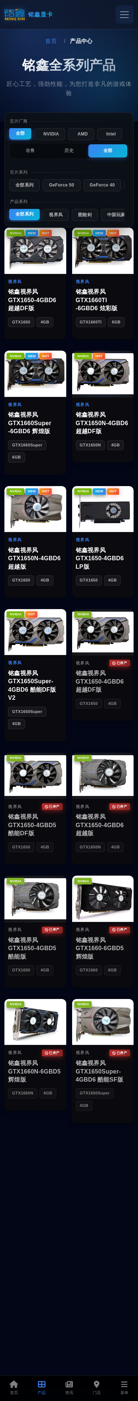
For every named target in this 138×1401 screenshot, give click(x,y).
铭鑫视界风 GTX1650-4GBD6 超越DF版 (32, 300)
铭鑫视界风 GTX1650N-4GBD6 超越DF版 (102, 423)
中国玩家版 (118, 214)
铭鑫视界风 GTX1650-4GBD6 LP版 (100, 558)
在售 (30, 150)
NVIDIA (51, 134)
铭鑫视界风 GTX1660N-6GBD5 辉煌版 (34, 1071)
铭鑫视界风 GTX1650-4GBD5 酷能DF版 (32, 825)
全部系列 (24, 185)
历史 (69, 150)
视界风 (56, 214)
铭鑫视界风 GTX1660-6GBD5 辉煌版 (100, 948)
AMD (82, 134)
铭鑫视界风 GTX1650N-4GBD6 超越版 (34, 558)
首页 (51, 41)
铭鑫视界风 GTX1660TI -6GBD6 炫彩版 (97, 300)
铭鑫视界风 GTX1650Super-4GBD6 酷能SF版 (100, 1071)
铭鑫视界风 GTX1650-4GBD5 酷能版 (32, 948)
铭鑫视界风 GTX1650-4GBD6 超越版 (100, 825)
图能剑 (85, 214)
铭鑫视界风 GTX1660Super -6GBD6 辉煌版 (29, 423)
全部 (20, 133)
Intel (111, 134)
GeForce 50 (61, 185)
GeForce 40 (102, 185)
